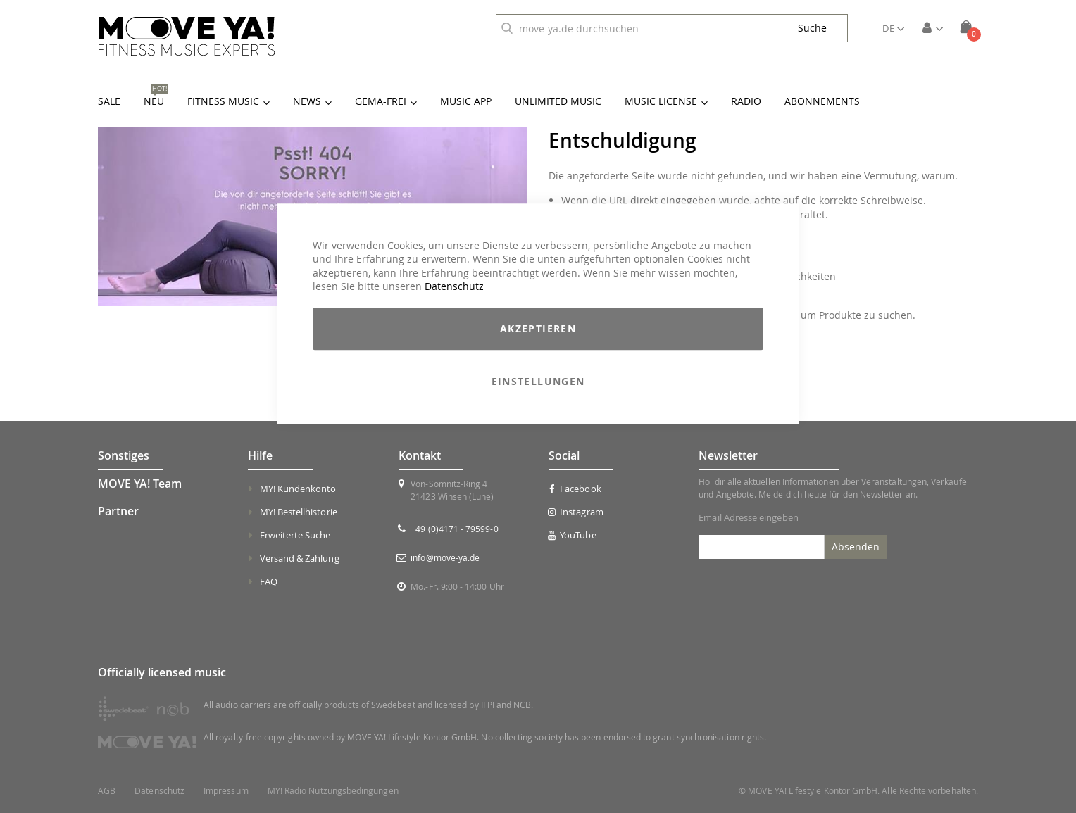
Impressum (226, 791)
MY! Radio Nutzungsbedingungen (333, 791)
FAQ (268, 581)
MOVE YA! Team (140, 483)
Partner (118, 511)
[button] (893, 28)
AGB (106, 791)
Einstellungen (538, 381)
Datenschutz (454, 287)
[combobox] (636, 28)
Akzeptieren (538, 328)
